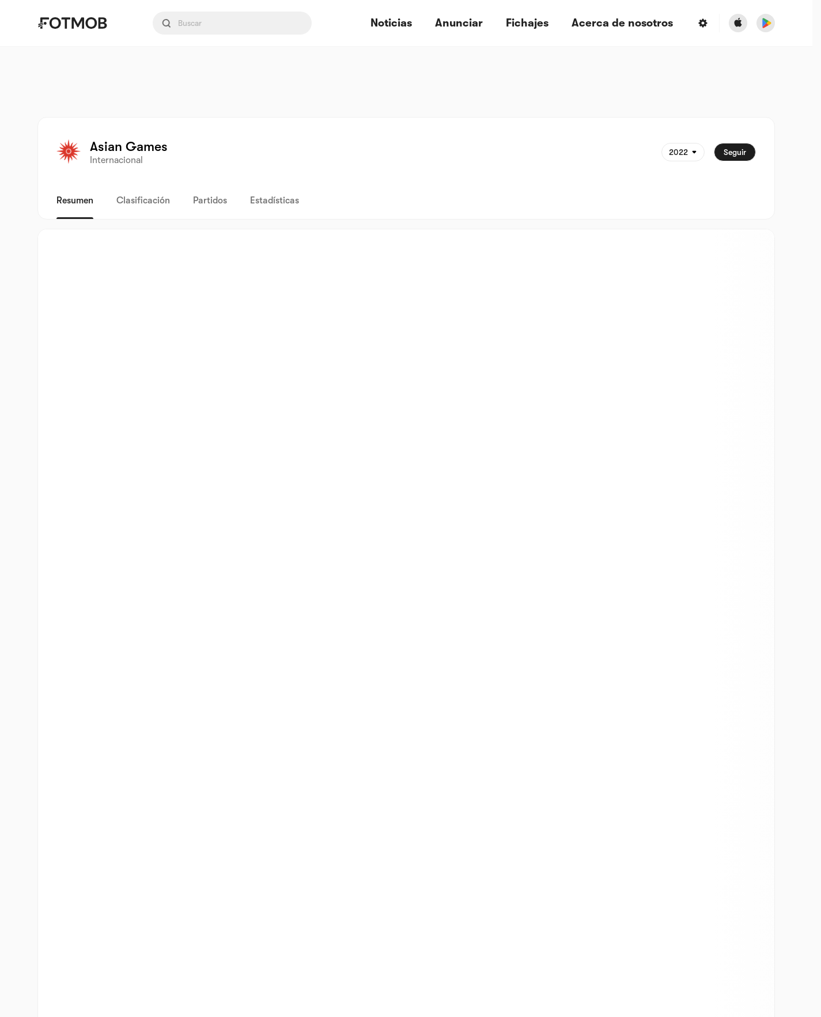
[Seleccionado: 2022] (683, 152)
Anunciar (459, 23)
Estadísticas (274, 200)
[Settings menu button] (703, 23)
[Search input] (232, 23)
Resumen (74, 200)
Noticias (391, 23)
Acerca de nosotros (622, 23)
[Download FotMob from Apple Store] (738, 23)
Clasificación (143, 200)
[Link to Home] (80, 23)
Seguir (735, 152)
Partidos (210, 200)
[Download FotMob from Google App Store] (765, 23)
